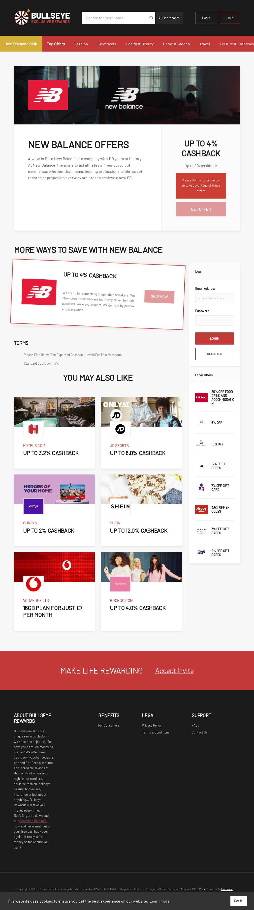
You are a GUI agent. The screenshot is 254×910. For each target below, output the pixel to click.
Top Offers (56, 43)
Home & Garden (176, 43)
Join (230, 18)
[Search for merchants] (114, 18)
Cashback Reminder (33, 821)
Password (202, 311)
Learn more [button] (160, 901)
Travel (204, 43)
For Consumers (109, 725)
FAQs (195, 725)
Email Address (205, 289)
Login (206, 18)
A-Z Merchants (169, 18)
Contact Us (200, 732)
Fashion (81, 43)
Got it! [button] (239, 901)
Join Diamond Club (21, 43)
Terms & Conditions (155, 732)
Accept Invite (174, 670)
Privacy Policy (151, 725)
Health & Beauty (140, 43)
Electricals (106, 43)
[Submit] (151, 18)
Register (214, 354)
